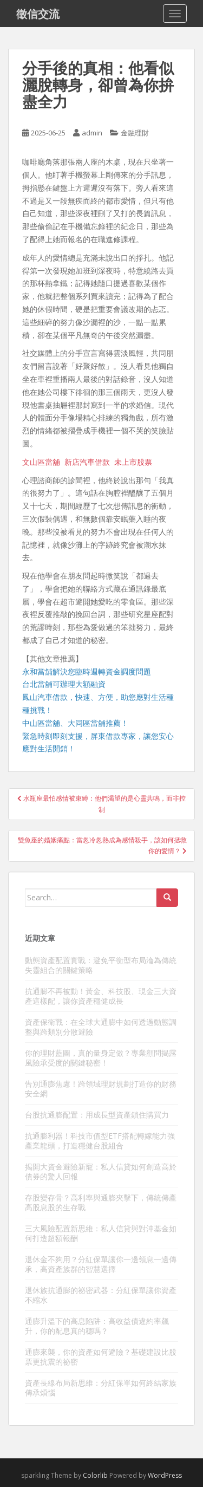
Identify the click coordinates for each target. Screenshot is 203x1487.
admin (92, 133)
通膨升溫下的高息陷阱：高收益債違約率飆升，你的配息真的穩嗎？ (97, 1326)
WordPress (165, 1475)
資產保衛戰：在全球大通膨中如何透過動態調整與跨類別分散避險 (100, 1027)
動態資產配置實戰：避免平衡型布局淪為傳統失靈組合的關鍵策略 (100, 965)
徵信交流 (38, 14)
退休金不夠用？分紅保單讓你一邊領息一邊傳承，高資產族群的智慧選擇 (100, 1264)
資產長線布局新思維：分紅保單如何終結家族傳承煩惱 (100, 1388)
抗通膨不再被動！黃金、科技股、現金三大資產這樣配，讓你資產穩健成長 (100, 996)
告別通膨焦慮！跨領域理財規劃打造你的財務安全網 (100, 1089)
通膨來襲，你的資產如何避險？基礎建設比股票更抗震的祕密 (100, 1357)
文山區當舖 (41, 462)
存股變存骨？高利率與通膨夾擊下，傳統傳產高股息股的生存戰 (100, 1202)
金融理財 (135, 133)
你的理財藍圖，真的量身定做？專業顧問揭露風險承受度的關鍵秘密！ (100, 1058)
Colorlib (95, 1475)
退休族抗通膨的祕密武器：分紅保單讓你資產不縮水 (100, 1295)
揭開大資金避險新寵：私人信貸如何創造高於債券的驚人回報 (100, 1171)
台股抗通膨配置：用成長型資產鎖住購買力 (97, 1114)
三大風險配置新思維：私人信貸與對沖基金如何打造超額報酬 (100, 1233)
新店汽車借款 (87, 462)
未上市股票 (133, 462)
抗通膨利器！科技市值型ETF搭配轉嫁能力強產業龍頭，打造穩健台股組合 (100, 1141)
